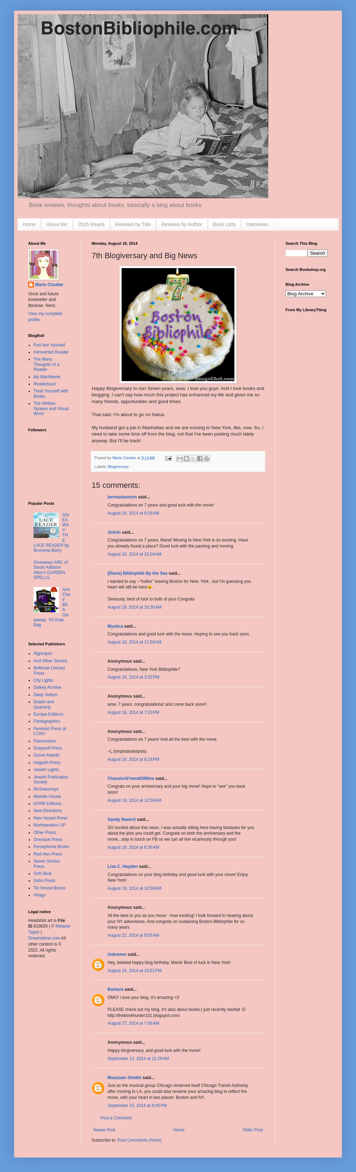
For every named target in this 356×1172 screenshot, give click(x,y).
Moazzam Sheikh (124, 1077)
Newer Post (104, 1129)
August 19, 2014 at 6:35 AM (133, 847)
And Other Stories (50, 660)
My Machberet (46, 376)
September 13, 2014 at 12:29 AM (138, 1058)
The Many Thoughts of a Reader (46, 364)
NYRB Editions (47, 803)
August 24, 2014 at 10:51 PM (135, 970)
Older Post (253, 1129)
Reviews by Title (133, 224)
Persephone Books (51, 846)
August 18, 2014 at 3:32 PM (133, 677)
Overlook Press (47, 839)
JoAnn (114, 532)
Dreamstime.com (44, 938)
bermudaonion (122, 497)
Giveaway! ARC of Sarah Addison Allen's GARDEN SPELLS (50, 570)
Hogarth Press (47, 762)
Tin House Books (49, 888)
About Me (56, 224)
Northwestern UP (49, 825)
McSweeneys (46, 789)
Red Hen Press (47, 854)
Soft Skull (42, 873)
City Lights (43, 680)
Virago (39, 895)
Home (29, 224)
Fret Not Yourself (49, 345)
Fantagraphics (46, 721)
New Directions (47, 810)
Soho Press (44, 880)
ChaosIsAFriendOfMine (131, 778)
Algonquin (42, 653)
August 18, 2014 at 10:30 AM (134, 607)
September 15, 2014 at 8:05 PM (137, 1105)
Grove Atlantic (46, 755)
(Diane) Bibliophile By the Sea (137, 573)
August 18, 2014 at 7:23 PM (133, 712)
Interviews (257, 224)
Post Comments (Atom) (139, 1140)
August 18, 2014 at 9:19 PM (133, 759)
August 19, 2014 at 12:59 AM (134, 800)
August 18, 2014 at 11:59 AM (134, 642)
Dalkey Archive (47, 687)
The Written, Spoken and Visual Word (51, 408)
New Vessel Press (50, 818)
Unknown (117, 954)
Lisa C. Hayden (123, 866)
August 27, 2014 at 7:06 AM (133, 1023)
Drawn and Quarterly (43, 704)
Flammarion (44, 741)
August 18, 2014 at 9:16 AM (133, 513)
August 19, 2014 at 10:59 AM (134, 888)
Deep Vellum (45, 694)
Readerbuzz (44, 383)
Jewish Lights (46, 769)
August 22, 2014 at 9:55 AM (133, 935)
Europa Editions (48, 714)
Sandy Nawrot (122, 819)
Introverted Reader (51, 352)
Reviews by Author (181, 224)
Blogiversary (118, 466)
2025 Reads (91, 224)
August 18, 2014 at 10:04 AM (134, 554)
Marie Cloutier (49, 284)
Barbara (115, 989)
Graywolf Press (47, 748)
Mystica (115, 626)
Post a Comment (116, 1117)
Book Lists (224, 224)
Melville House (47, 796)
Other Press (44, 832)
